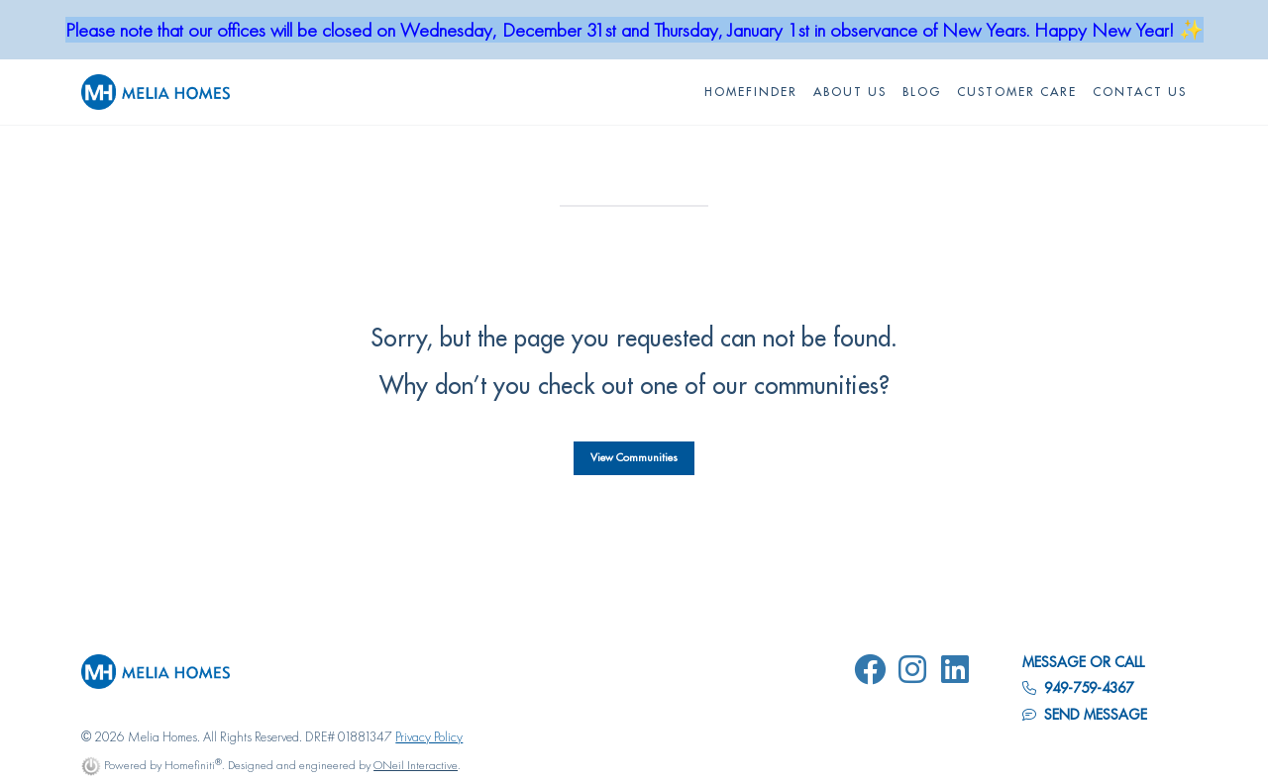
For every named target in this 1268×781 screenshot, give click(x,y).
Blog (921, 92)
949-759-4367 (1077, 688)
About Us (850, 92)
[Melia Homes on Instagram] (916, 672)
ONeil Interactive (415, 764)
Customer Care (1017, 92)
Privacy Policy (429, 736)
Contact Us (1140, 92)
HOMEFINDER (750, 92)
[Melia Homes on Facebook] (874, 672)
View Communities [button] (634, 457)
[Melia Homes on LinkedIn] (959, 672)
